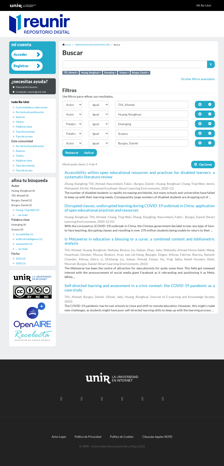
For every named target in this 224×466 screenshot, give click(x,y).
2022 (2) (21, 258)
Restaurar (72, 152)
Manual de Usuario (26, 87)
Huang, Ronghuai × (91, 72)
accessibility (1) (24, 234)
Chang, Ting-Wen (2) (27, 210)
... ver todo (22, 215)
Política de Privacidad (88, 436)
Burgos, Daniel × (140, 72)
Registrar (21, 66)
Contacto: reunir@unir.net (31, 91)
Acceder (20, 54)
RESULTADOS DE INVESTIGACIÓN (92, 44)
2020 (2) (21, 263)
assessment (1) (24, 243)
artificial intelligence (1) (29, 239)
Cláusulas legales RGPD (157, 436)
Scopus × (124, 72)
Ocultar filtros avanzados (198, 79)
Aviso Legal (59, 436)
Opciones (203, 164)
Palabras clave (24, 126)
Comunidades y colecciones (31, 107)
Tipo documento (25, 131)
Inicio (68, 44)
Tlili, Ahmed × (71, 72)
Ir (211, 64)
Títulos (20, 121)
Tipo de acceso (24, 136)
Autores (20, 117)
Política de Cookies (122, 436)
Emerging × (110, 72)
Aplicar (89, 152)
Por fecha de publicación (30, 112)
